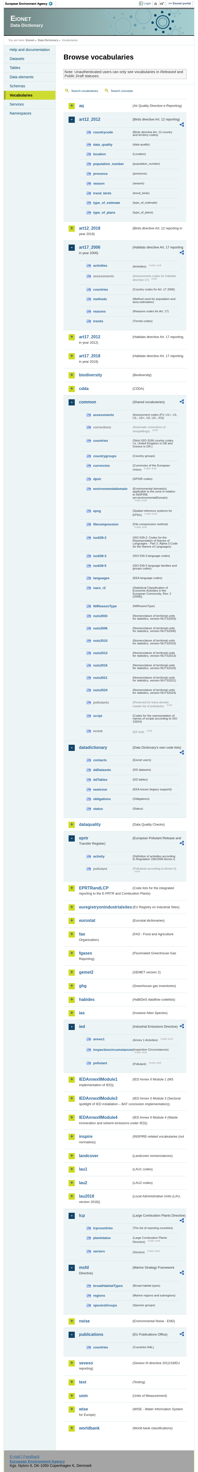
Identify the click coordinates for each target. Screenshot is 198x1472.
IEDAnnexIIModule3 (98, 1098)
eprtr (83, 838)
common (87, 402)
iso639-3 (99, 556)
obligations (102, 799)
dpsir (97, 479)
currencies (101, 465)
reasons (99, 311)
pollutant (100, 1063)
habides (86, 999)
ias (82, 1013)
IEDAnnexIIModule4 (98, 1117)
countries (100, 289)
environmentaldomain (110, 489)
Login (147, 3)
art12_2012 (89, 119)
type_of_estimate (106, 203)
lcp (82, 1215)
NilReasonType (105, 606)
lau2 (83, 1183)
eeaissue (100, 789)
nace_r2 (99, 588)
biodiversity (90, 375)
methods (100, 299)
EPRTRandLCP (94, 888)
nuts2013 (100, 653)
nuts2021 (100, 678)
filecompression (105, 524)
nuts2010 (100, 641)
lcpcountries (103, 1228)
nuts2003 (100, 616)
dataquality (90, 824)
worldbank (89, 1428)
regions (99, 1295)
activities (100, 265)
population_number (108, 164)
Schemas (17, 86)
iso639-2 (99, 538)
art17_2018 (89, 356)
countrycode (103, 132)
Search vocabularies (84, 90)
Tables (15, 68)
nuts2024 (100, 690)
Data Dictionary (48, 40)
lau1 (83, 1169)
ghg (82, 986)
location (99, 154)
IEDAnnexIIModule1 (98, 1079)
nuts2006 (100, 628)
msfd (84, 1267)
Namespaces (20, 113)
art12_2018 (89, 228)
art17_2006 (89, 247)
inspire (85, 1136)
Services (17, 104)
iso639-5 (99, 566)
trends (98, 321)
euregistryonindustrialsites (105, 907)
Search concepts (122, 90)
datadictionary (93, 747)
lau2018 (86, 1196)
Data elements (22, 77)
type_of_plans (104, 212)
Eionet (30, 40)
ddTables (100, 780)
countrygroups (104, 456)
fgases (85, 953)
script (97, 716)
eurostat (87, 920)
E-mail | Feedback (25, 1456)
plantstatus (102, 1238)
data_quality (102, 144)
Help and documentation (30, 50)
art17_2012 (89, 337)
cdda (83, 388)
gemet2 (86, 972)
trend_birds (102, 193)
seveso (86, 1363)
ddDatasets (102, 770)
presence (100, 174)
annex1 (98, 1039)
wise (83, 1409)
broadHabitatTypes (108, 1286)
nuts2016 (100, 665)
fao (82, 934)
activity (98, 856)
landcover (88, 1156)
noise (84, 1321)
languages (101, 578)
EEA (30, 3)
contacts (100, 760)
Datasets (17, 59)
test (82, 1382)
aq (81, 105)
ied (82, 1026)
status (98, 809)
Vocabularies (21, 95)
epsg (97, 511)
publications (91, 1334)
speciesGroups (105, 1305)
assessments (103, 415)
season (98, 183)
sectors (99, 1251)
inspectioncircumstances (112, 1050)
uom (83, 1395)
